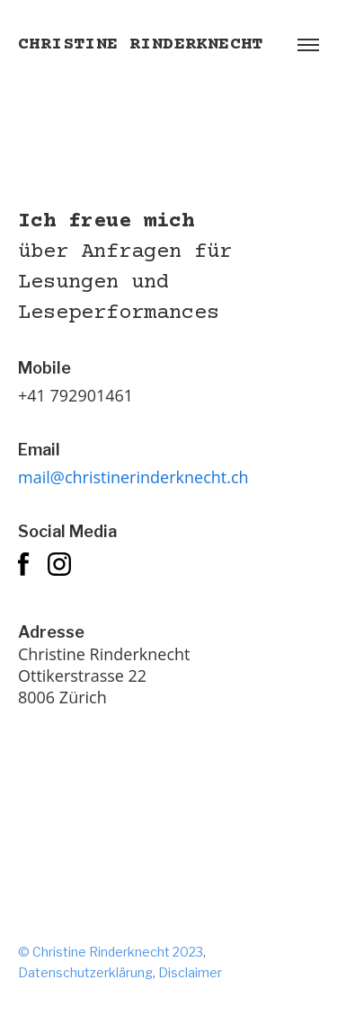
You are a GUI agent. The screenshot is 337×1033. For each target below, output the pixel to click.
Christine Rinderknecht (140, 45)
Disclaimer (190, 972)
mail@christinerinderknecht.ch (133, 477)
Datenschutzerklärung (85, 972)
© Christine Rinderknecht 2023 (110, 951)
